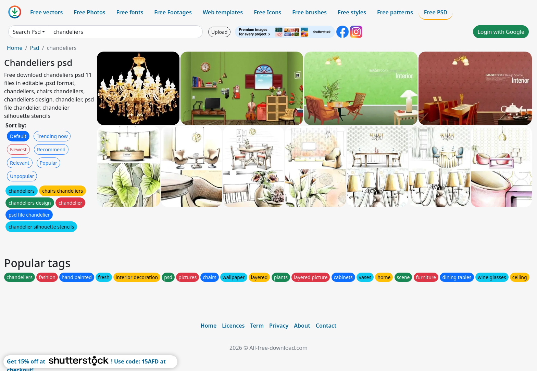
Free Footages (173, 12)
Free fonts (129, 12)
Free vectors (46, 12)
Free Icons (267, 12)
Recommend (51, 149)
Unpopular (22, 176)
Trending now (52, 136)
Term (257, 325)
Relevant (19, 163)
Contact (326, 325)
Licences (233, 325)
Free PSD (435, 12)
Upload (219, 32)
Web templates (223, 12)
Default (18, 136)
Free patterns (395, 12)
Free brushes (309, 12)
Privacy (278, 325)
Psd (34, 48)
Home (15, 48)
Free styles (352, 12)
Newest (18, 149)
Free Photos (89, 12)
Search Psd (27, 32)
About (302, 325)
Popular (48, 163)
